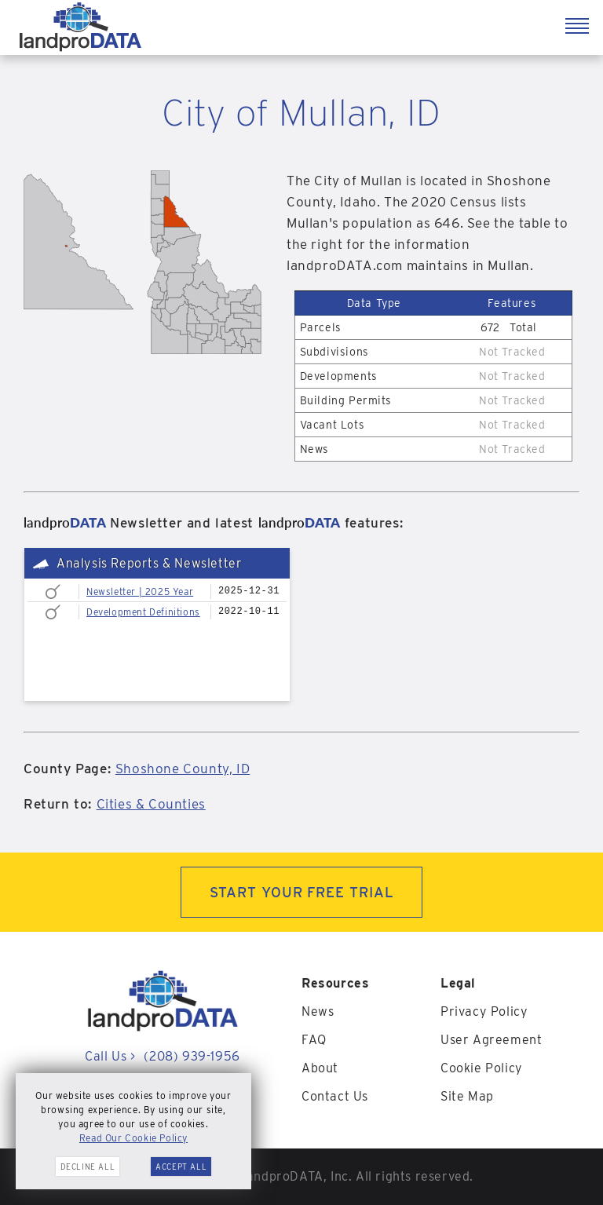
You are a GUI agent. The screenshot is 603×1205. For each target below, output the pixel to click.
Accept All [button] (180, 1166)
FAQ (314, 1039)
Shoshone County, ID (182, 768)
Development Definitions (143, 612)
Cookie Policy (481, 1068)
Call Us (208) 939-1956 (162, 1056)
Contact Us (335, 1096)
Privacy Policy (484, 1011)
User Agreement (491, 1039)
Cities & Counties (151, 804)
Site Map (467, 1096)
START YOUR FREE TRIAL (302, 892)
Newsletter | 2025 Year (139, 591)
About (320, 1068)
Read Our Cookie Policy (133, 1138)
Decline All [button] (87, 1166)
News (318, 1011)
